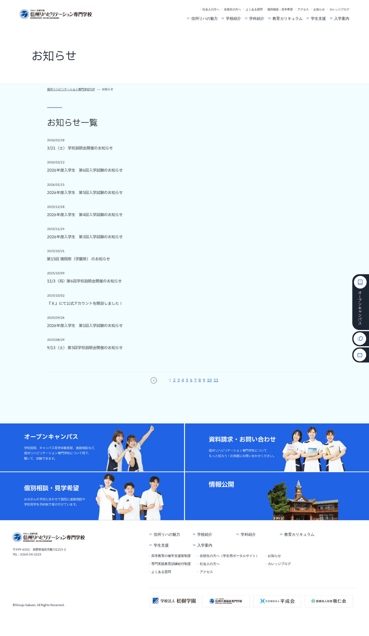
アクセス (303, 9)
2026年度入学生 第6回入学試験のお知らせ (85, 170)
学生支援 (318, 18)
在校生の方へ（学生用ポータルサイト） (229, 556)
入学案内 (341, 18)
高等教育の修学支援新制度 (171, 556)
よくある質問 (254, 9)
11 (216, 380)
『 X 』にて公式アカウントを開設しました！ (85, 303)
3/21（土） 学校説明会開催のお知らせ (80, 148)
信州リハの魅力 (204, 18)
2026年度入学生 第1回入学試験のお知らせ (85, 326)
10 (209, 380)
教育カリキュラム (288, 18)
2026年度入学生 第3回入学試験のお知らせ (85, 237)
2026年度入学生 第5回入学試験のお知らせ (85, 193)
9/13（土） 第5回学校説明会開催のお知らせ (85, 348)
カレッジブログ (339, 9)
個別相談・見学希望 (280, 9)
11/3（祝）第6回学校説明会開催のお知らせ (84, 281)
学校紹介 (233, 18)
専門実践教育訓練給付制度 (171, 564)
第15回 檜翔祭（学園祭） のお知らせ (78, 259)
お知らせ (319, 9)
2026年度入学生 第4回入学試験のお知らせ (85, 215)
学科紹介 (256, 18)
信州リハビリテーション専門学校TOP (71, 89)
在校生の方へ (232, 9)
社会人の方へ (210, 9)
